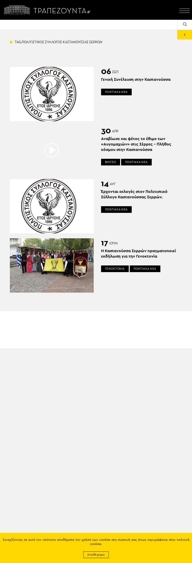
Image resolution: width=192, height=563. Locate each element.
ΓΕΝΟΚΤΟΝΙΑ (115, 268)
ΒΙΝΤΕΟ (110, 162)
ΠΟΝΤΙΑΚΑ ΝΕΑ (116, 91)
